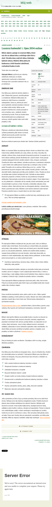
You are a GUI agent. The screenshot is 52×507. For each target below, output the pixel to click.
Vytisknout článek (26, 426)
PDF (48, 45)
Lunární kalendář (15, 15)
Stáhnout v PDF (26, 431)
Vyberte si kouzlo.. (27, 331)
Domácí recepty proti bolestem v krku (14, 202)
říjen (28, 15)
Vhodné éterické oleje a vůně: (11, 306)
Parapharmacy (5, 15)
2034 (23, 15)
